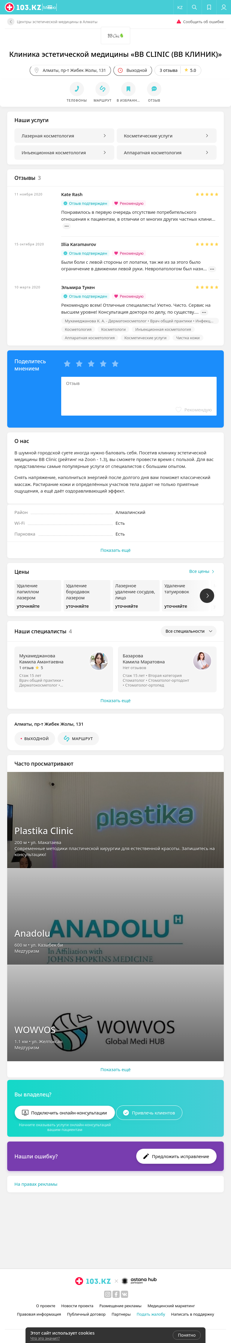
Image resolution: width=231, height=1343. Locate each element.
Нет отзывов (134, 667)
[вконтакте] (124, 1294)
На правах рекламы (35, 1180)
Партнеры (121, 1314)
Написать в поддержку (192, 1314)
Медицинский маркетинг (171, 1305)
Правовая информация (39, 1314)
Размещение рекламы (120, 1305)
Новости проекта (77, 1305)
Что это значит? (45, 1338)
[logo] (23, 7)
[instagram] (107, 1294)
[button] (68, 7)
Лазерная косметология (48, 136)
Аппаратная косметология (153, 152)
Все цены (203, 571)
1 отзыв (26, 667)
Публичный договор (86, 1314)
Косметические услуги (148, 136)
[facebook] (116, 1294)
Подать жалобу (151, 1314)
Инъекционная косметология (54, 152)
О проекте (45, 1305)
